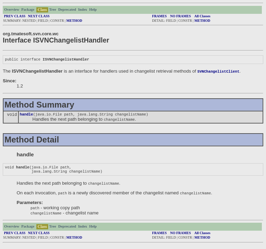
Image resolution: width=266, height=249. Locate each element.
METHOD (74, 20)
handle (26, 115)
